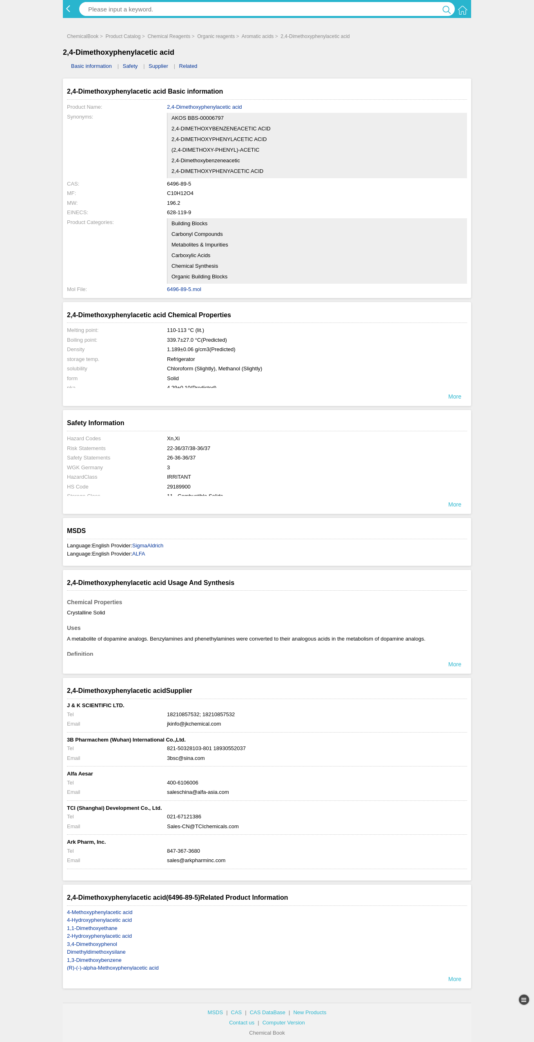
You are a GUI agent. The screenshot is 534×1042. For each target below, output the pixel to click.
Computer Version (284, 1023)
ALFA (138, 554)
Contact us (241, 1023)
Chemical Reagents (168, 36)
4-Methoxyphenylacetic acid (99, 912)
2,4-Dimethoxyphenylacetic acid (314, 36)
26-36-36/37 (181, 458)
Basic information (91, 66)
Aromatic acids (258, 36)
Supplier (158, 66)
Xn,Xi (173, 438)
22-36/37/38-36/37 (188, 448)
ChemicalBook (82, 36)
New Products (309, 1012)
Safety (130, 66)
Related (188, 66)
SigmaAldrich (148, 545)
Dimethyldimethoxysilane (96, 952)
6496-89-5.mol (184, 289)
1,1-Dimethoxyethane (92, 928)
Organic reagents (216, 36)
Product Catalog (122, 36)
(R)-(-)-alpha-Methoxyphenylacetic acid (113, 968)
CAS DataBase (267, 1012)
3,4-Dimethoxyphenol (92, 944)
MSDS (215, 1012)
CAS (236, 1012)
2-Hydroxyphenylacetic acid (99, 936)
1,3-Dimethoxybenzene (94, 960)
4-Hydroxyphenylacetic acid (99, 920)
